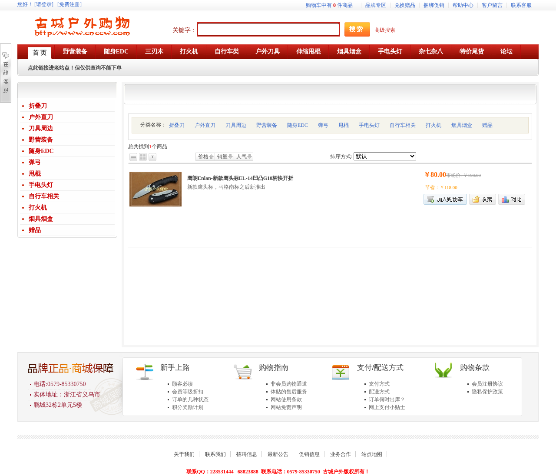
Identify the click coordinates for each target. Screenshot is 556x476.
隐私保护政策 (487, 392)
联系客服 (521, 5)
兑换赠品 (404, 5)
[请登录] (43, 4)
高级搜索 (384, 30)
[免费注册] (69, 4)
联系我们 (215, 454)
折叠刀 (38, 106)
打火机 (38, 207)
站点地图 (371, 454)
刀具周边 (41, 128)
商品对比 (511, 199)
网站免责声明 (286, 407)
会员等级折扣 (187, 392)
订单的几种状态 (190, 399)
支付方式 (379, 384)
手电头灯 (41, 185)
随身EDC (41, 151)
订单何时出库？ (387, 399)
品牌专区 (375, 5)
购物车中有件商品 (329, 5)
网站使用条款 (286, 399)
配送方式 (379, 392)
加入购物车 (445, 199)
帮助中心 (463, 5)
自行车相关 (44, 196)
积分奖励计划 (187, 407)
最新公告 (278, 454)
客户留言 (492, 5)
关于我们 (184, 454)
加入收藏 (482, 199)
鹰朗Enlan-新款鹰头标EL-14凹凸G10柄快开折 (240, 178)
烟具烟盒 (41, 219)
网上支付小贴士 (387, 407)
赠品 (35, 230)
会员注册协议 (487, 384)
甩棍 (35, 173)
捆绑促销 (434, 5)
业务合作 (340, 454)
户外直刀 (41, 117)
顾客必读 (182, 384)
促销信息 (309, 454)
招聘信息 (246, 454)
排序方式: (341, 156)
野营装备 (41, 139)
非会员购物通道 (289, 384)
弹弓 (35, 162)
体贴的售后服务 (289, 392)
